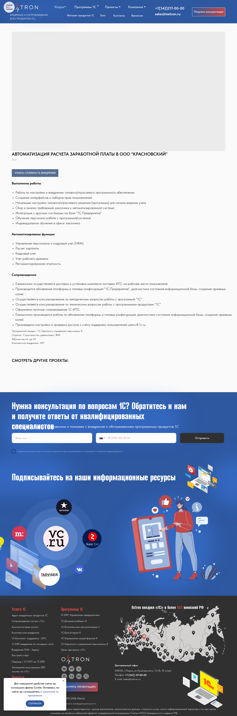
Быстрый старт (20, 655)
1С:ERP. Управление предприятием (80, 615)
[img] (56, 538)
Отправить (202, 438)
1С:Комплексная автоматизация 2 (80, 626)
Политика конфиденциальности (78, 703)
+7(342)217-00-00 (169, 8)
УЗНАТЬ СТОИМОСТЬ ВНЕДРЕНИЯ (35, 172)
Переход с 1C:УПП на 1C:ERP (28, 661)
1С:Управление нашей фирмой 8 (79, 638)
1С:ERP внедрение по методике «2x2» (33, 644)
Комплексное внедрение (25, 632)
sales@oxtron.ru (168, 14)
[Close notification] (63, 681)
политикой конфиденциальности (109, 451)
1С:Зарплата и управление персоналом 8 (84, 644)
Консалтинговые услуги (25, 626)
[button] (208, 12)
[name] (52, 438)
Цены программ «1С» (73, 649)
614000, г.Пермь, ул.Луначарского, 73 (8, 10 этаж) (143, 670)
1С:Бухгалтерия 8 (71, 632)
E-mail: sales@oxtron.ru (128, 679)
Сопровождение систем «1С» (28, 621)
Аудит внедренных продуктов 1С (30, 615)
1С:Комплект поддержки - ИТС (29, 638)
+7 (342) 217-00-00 (135, 675)
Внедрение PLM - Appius (25, 649)
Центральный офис (126, 665)
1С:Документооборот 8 (74, 621)
